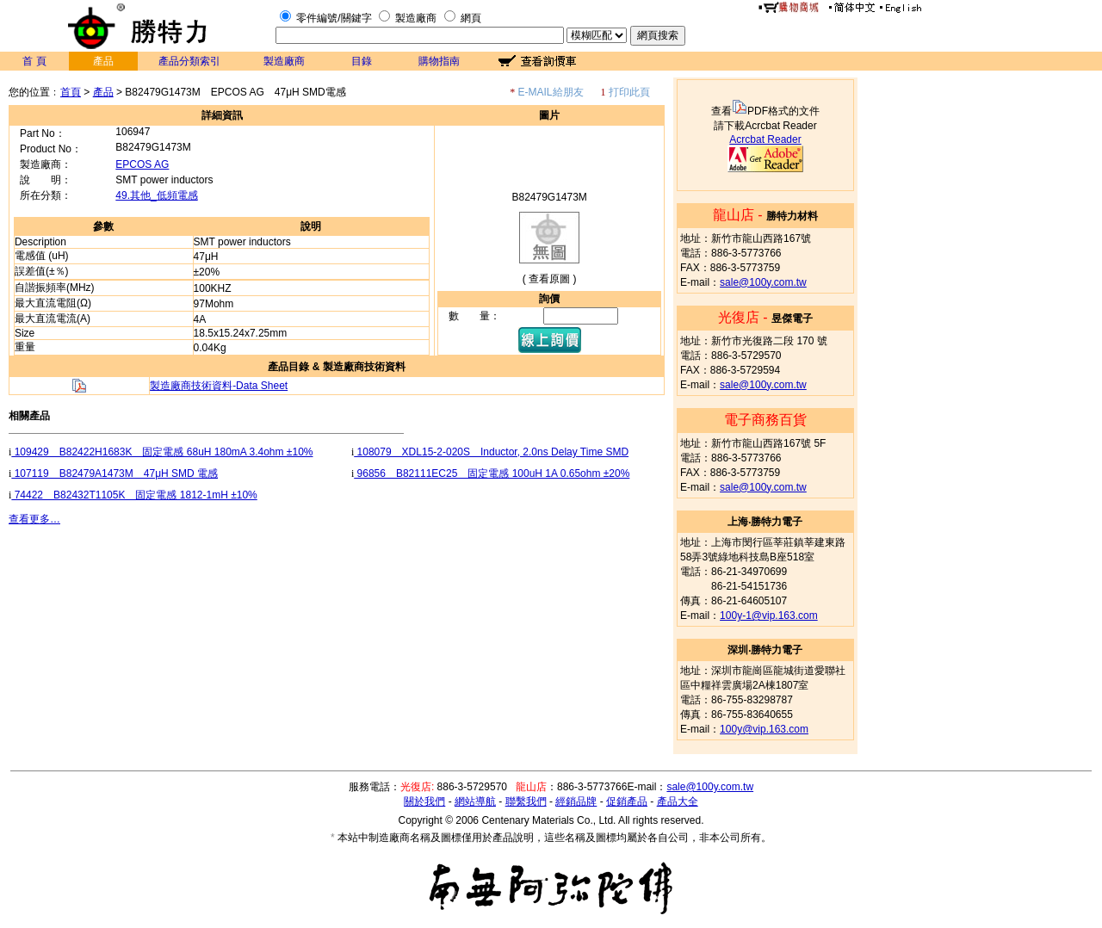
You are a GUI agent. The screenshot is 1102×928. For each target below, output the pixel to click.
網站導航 (475, 801)
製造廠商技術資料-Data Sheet (219, 386)
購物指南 (439, 61)
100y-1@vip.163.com (769, 615)
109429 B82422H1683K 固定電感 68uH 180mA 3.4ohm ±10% (162, 452)
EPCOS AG (142, 164)
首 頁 (34, 61)
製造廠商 (415, 18)
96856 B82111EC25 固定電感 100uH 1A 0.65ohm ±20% (491, 473)
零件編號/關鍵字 (333, 18)
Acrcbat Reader (765, 139)
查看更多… (34, 519)
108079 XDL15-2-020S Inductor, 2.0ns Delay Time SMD (491, 452)
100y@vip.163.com (764, 729)
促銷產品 (626, 801)
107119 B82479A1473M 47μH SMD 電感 (114, 473)
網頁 (471, 18)
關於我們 (424, 801)
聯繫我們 (526, 801)
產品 (103, 92)
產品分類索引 (189, 61)
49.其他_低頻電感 (156, 195)
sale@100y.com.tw (763, 282)
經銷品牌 (576, 801)
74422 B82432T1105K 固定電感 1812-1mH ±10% (134, 495)
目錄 (361, 61)
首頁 (70, 92)
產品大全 (677, 801)
